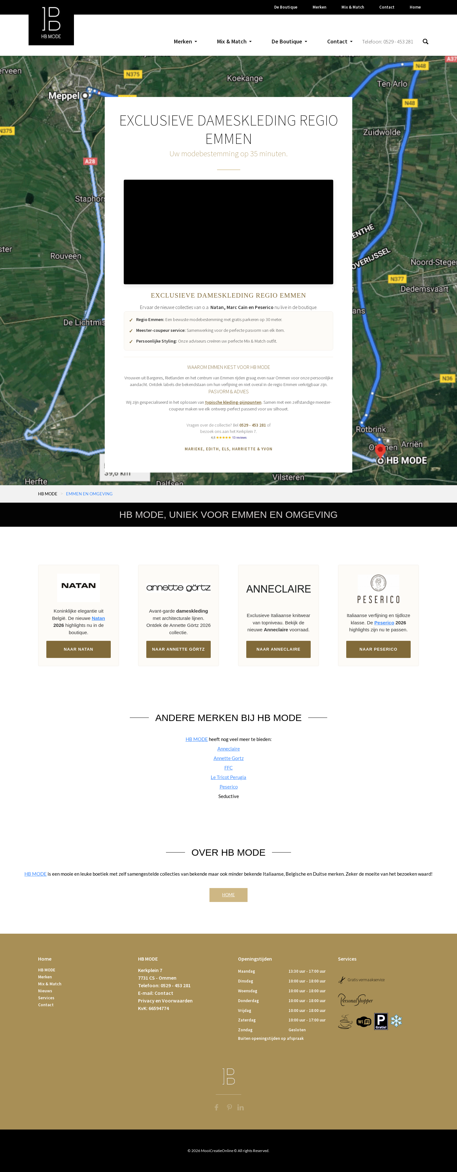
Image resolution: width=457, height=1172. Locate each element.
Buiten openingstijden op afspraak (271, 1038)
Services (46, 998)
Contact (46, 1005)
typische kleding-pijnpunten (233, 402)
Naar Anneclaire (278, 649)
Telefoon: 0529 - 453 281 (387, 41)
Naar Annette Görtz (178, 649)
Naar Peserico (378, 649)
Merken (45, 977)
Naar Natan (78, 649)
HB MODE (47, 494)
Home (228, 894)
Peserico (264, 307)
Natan (217, 307)
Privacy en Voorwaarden (165, 1000)
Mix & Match (49, 984)
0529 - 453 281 (252, 425)
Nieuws (45, 991)
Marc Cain (237, 307)
